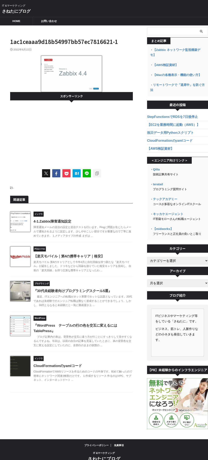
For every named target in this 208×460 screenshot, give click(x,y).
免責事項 (119, 433)
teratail (157, 173)
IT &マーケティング (104, 441)
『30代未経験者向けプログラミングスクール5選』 (70, 291)
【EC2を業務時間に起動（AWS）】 (170, 113)
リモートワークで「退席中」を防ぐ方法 (178, 79)
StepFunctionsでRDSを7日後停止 (169, 106)
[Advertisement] (71, 132)
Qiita (156, 158)
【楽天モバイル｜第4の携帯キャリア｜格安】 (67, 256)
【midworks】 (162, 216)
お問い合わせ (49, 21)
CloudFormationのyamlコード (56, 366)
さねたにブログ (16, 11)
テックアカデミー (164, 187)
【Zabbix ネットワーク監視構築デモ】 (178, 49)
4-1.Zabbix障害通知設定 (51, 221)
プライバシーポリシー (96, 433)
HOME (16, 21)
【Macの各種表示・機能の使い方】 (175, 69)
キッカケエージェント (167, 202)
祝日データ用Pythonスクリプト (167, 121)
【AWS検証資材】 (165, 59)
